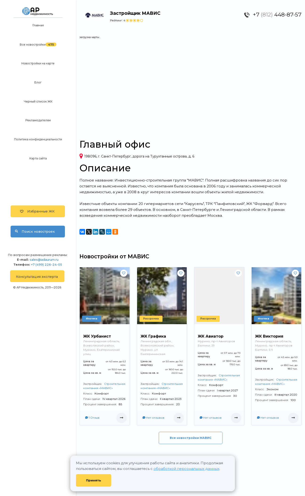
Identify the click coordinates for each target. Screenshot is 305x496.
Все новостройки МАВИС (190, 438)
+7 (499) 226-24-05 (46, 264)
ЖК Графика (153, 336)
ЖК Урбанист (97, 336)
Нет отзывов (153, 417)
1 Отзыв (92, 417)
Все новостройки (33, 44)
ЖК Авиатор (210, 336)
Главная (38, 25)
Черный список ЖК (38, 101)
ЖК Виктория (269, 336)
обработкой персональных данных (186, 468)
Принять (93, 480)
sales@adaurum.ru (44, 259)
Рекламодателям (38, 120)
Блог (38, 82)
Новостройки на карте (38, 63)
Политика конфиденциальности (38, 139)
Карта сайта (38, 158)
